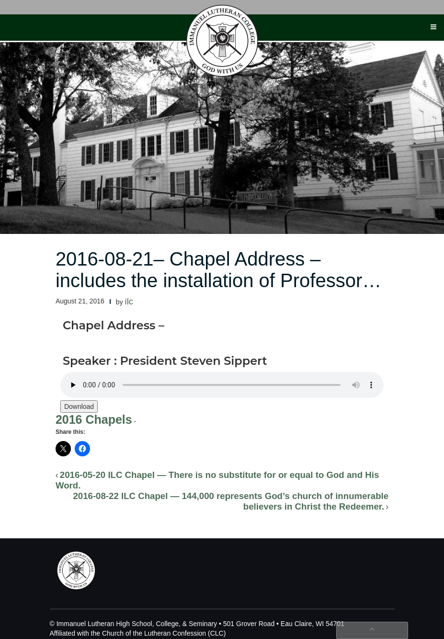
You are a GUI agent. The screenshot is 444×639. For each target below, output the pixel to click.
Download (79, 406)
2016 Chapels (94, 419)
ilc (129, 301)
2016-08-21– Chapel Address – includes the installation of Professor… (218, 269)
